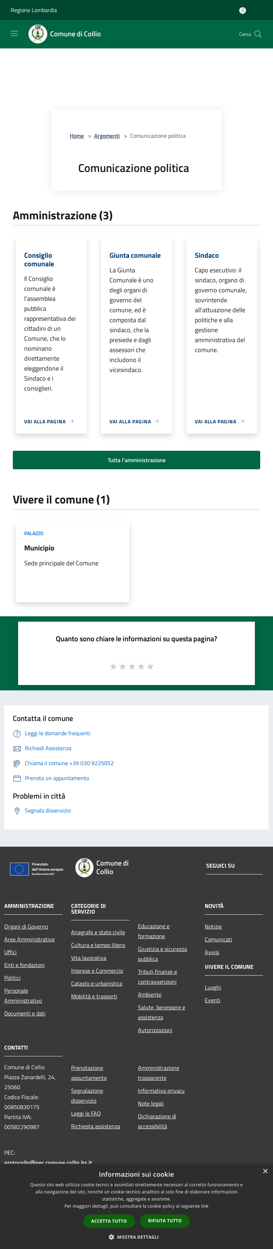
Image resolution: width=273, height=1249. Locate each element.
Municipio (39, 547)
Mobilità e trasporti (94, 996)
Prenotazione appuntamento (89, 1073)
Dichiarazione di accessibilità (157, 1121)
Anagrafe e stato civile (98, 932)
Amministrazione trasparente (158, 1073)
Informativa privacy (161, 1090)
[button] (136, 1236)
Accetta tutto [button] (109, 1221)
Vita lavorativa (88, 957)
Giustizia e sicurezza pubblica (162, 954)
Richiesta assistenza (95, 1126)
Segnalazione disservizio (87, 1095)
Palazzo (33, 533)
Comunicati (218, 939)
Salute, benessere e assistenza (161, 1012)
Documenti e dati (25, 1013)
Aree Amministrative (29, 939)
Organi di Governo (26, 926)
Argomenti (107, 135)
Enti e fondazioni (24, 965)
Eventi (212, 1000)
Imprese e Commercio (97, 970)
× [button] (265, 1171)
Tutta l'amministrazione (137, 460)
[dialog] (136, 1206)
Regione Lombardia (34, 10)
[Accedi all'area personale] (242, 10)
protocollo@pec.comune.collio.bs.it (48, 1162)
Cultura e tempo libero (98, 945)
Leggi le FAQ (86, 1113)
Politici (12, 977)
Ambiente (149, 994)
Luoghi (213, 987)
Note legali (151, 1103)
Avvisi (212, 952)
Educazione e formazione (154, 931)
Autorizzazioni (155, 1030)
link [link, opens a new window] (205, 1206)
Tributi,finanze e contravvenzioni (157, 976)
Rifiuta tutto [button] (165, 1221)
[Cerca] (258, 34)
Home (77, 135)
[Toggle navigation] (14, 33)
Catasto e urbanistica (96, 983)
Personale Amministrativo (23, 995)
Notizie (213, 926)
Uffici (10, 952)
